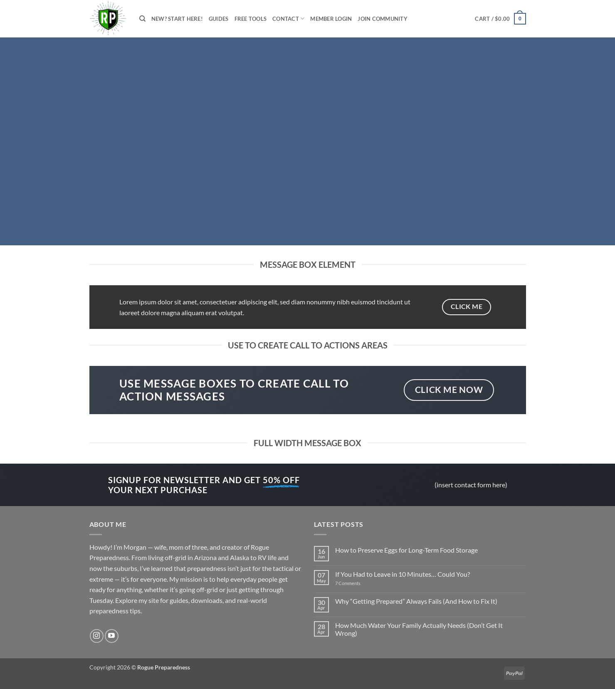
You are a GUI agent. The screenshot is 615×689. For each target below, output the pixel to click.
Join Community (383, 18)
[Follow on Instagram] (97, 636)
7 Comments (357, 583)
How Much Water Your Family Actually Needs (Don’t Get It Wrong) (419, 629)
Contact (288, 18)
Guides (219, 18)
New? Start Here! (177, 18)
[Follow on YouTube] (112, 636)
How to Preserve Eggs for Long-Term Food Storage (406, 550)
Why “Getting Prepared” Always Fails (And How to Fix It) (416, 601)
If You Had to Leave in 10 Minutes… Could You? (402, 574)
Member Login (331, 18)
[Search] (142, 19)
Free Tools (251, 18)
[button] (500, 18)
